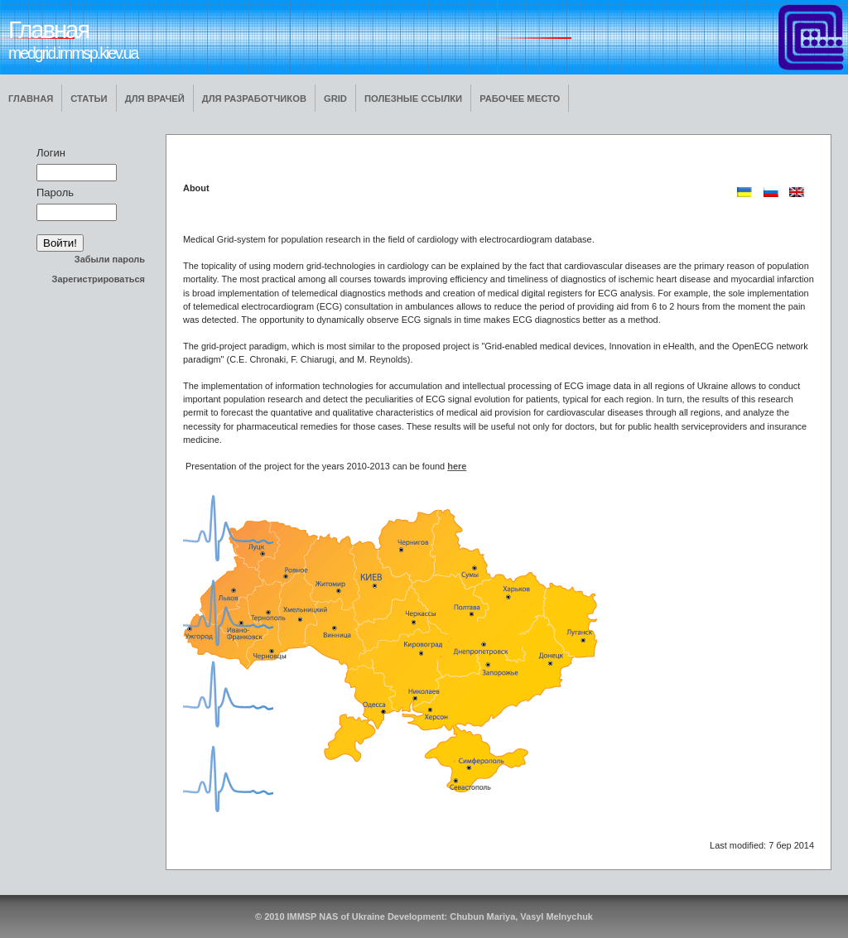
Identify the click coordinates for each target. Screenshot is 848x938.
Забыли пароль (110, 259)
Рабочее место (519, 98)
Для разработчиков (254, 98)
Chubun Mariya (482, 916)
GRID (335, 98)
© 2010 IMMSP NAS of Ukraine (320, 916)
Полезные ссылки (413, 98)
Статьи (88, 98)
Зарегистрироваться (98, 279)
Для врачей (155, 98)
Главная (30, 98)
